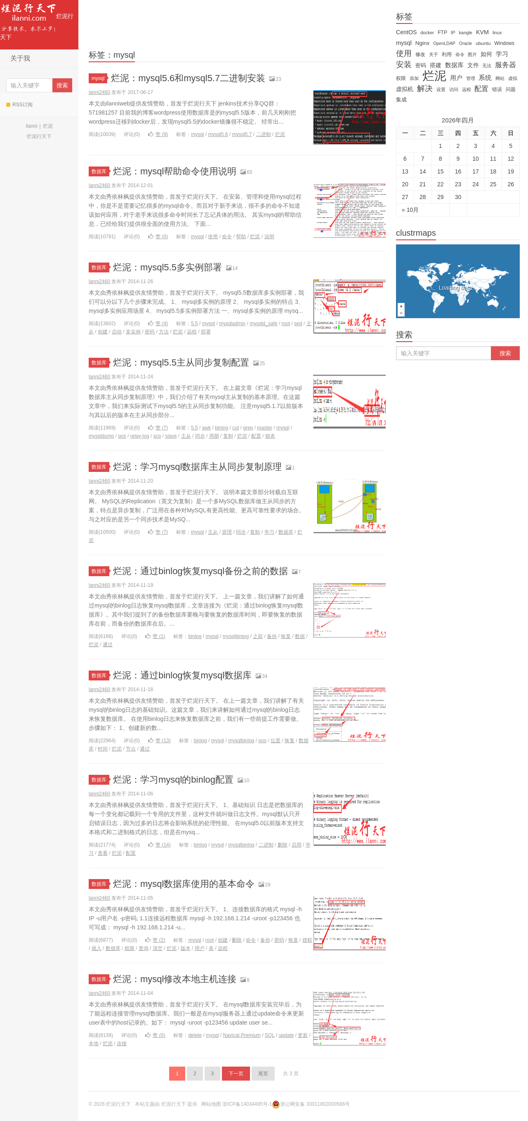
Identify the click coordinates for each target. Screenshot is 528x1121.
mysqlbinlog (236, 636)
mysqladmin (232, 323)
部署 (206, 332)
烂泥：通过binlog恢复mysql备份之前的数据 (200, 571)
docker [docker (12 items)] (427, 32)
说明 (269, 236)
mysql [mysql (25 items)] (404, 43)
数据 (300, 636)
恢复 (286, 636)
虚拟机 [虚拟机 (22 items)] (404, 89)
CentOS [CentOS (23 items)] (406, 32)
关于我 (20, 58)
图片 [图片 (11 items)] (472, 54)
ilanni (31, 126)
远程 (192, 332)
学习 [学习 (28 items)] (502, 53)
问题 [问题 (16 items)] (511, 89)
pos (122, 436)
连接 (122, 1043)
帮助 (241, 236)
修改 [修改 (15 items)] (420, 54)
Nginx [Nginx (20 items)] (422, 43)
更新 (303, 1035)
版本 (186, 948)
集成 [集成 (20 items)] (401, 99)
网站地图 (211, 1104)
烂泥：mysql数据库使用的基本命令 (184, 884)
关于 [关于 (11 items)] (433, 54)
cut (235, 428)
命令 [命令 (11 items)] (459, 54)
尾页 (263, 1073)
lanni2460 (99, 92)
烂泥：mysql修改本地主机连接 (174, 979)
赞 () (158, 134)
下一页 (236, 1073)
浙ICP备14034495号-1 (247, 1104)
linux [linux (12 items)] (497, 32)
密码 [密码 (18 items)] (420, 65)
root (286, 323)
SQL (270, 1035)
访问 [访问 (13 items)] (453, 89)
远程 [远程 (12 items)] (466, 89)
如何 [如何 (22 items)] (486, 54)
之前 (258, 636)
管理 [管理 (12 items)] (470, 78)
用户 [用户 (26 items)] (456, 78)
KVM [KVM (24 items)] (482, 32)
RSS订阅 (19, 105)
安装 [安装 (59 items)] (404, 65)
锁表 (270, 436)
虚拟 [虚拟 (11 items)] (512, 78)
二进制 (263, 134)
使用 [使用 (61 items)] (404, 53)
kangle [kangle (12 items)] (465, 32)
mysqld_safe (263, 323)
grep (248, 428)
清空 (158, 948)
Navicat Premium (241, 1035)
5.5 (194, 323)
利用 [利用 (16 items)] (447, 54)
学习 (269, 532)
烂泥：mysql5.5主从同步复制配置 (181, 362)
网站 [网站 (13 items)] (499, 78)
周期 (214, 436)
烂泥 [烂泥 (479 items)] (434, 76)
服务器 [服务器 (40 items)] (505, 65)
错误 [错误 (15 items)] (497, 89)
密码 (150, 332)
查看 (103, 853)
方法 (164, 332)
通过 (108, 644)
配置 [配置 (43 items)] (481, 88)
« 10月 (410, 209)
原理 (227, 532)
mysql (99, 78)
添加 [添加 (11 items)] (414, 78)
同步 (200, 436)
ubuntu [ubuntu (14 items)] (483, 43)
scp (157, 436)
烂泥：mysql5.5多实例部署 (167, 267)
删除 (283, 845)
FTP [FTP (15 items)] (442, 32)
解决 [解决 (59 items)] (425, 88)
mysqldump (101, 436)
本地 (94, 1043)
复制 (228, 436)
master (264, 428)
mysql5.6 (218, 134)
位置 (275, 740)
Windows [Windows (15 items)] (504, 43)
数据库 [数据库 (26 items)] (454, 65)
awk (206, 428)
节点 (131, 749)
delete (195, 1035)
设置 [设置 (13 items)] (441, 89)
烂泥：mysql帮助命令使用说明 (174, 171)
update (286, 1035)
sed (298, 323)
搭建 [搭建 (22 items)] (435, 65)
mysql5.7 (242, 134)
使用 (213, 236)
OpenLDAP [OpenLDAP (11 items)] (444, 43)
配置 (256, 436)
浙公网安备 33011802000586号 (315, 1104)
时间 (103, 749)
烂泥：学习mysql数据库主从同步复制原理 (197, 467)
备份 (272, 636)
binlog (221, 428)
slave (171, 436)
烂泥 (48, 126)
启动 (117, 332)
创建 (103, 332)
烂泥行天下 (36, 20)
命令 (227, 236)
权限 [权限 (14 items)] (401, 78)
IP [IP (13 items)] (453, 32)
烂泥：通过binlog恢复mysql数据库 (182, 675)
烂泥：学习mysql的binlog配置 (173, 779)
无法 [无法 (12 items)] (486, 65)
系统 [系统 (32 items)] (485, 77)
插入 (96, 948)
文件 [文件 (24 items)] (473, 65)
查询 (143, 948)
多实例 (133, 332)
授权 (307, 940)
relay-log (139, 436)
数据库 (100, 171)
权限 (129, 948)
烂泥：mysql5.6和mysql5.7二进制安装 (188, 78)
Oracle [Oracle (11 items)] (465, 43)
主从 (186, 436)
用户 (200, 948)
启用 (297, 845)
